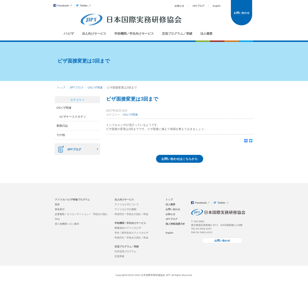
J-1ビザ (69, 33)
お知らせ (179, 5)
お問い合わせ (242, 12)
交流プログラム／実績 (177, 33)
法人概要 (206, 33)
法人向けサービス (94, 33)
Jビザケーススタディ (72, 116)
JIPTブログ (198, 5)
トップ (61, 87)
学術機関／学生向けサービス (134, 33)
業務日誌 (62, 125)
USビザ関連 (95, 87)
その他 (60, 134)
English (216, 5)
